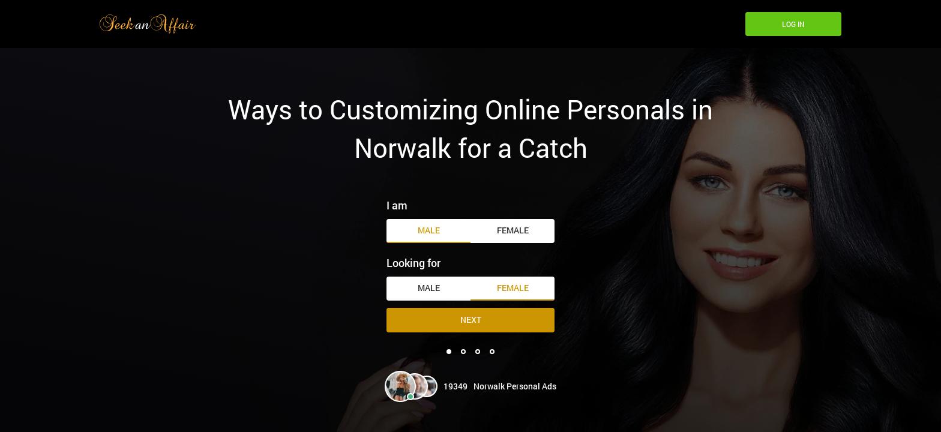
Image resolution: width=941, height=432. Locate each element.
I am (396, 205)
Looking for (413, 263)
